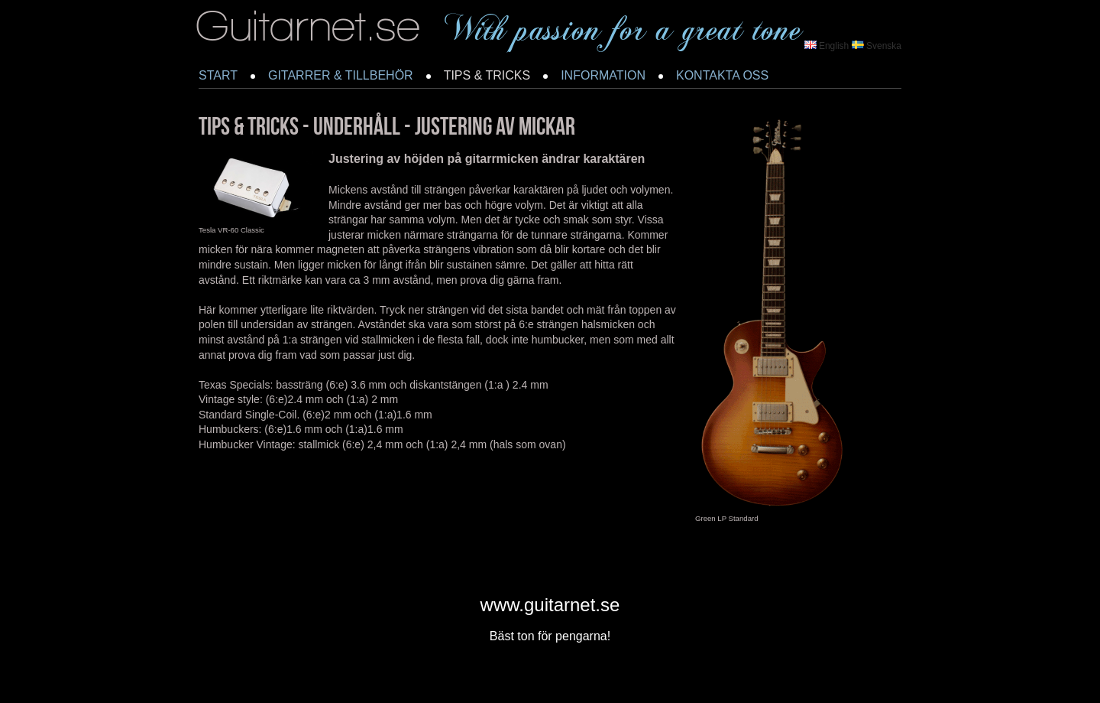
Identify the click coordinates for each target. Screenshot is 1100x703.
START (218, 75)
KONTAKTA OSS (722, 75)
